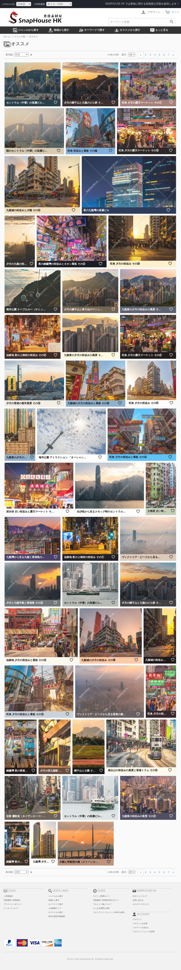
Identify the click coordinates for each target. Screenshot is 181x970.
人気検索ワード (54, 908)
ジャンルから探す (55, 896)
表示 (123, 54)
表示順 (9, 54)
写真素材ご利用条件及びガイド (106, 900)
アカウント (137, 919)
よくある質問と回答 (101, 908)
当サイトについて (140, 896)
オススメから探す (55, 912)
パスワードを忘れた (141, 927)
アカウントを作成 (140, 923)
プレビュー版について (102, 904)
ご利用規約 (8, 896)
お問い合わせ (138, 900)
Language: (8, 4)
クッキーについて (11, 908)
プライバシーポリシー (13, 904)
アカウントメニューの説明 (144, 932)
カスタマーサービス (141, 904)
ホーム (7, 36)
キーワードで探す (55, 904)
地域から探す (53, 900)
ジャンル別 (19, 36)
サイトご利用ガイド (101, 896)
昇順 (31, 54)
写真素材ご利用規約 (12, 900)
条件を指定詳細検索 (56, 916)
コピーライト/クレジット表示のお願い (109, 912)
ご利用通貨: (39, 4)
